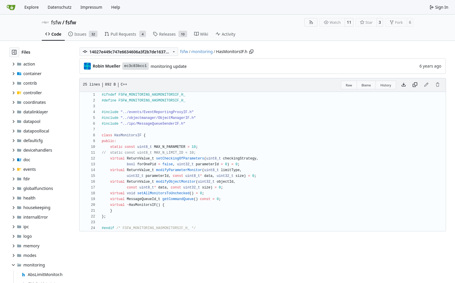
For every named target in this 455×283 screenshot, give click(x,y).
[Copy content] (415, 85)
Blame (366, 85)
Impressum (91, 7)
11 (349, 22)
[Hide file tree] (14, 52)
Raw (349, 85)
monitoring (202, 51)
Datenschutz (59, 7)
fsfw (56, 22)
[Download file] (403, 85)
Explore (31, 7)
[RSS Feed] (311, 22)
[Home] (11, 7)
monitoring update (169, 66)
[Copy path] (251, 52)
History (385, 85)
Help (115, 7)
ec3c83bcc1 (135, 66)
